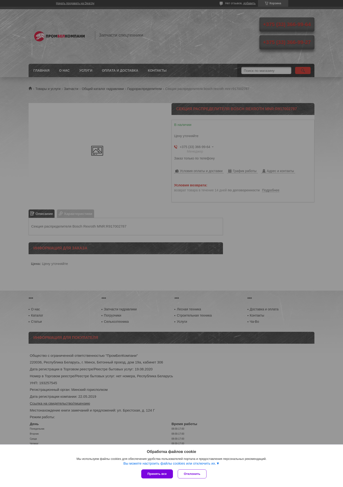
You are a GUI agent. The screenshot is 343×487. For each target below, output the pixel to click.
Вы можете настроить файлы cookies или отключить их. (169, 463)
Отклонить (192, 474)
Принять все (157, 474)
